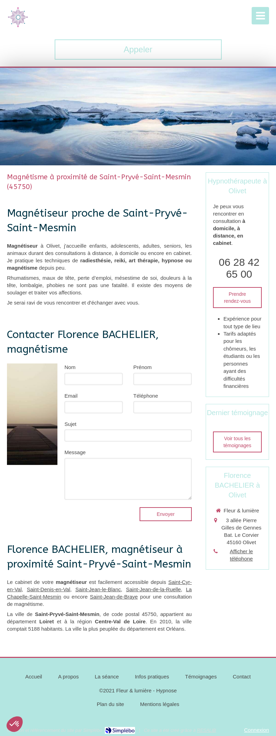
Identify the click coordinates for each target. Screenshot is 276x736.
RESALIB (206, 730)
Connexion (256, 730)
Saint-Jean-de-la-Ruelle (153, 589)
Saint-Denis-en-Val (48, 589)
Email (71, 396)
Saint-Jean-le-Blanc (98, 589)
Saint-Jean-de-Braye (114, 597)
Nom (70, 367)
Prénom (142, 367)
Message (75, 452)
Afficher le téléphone (241, 555)
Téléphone (145, 396)
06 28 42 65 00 (239, 268)
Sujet (70, 424)
